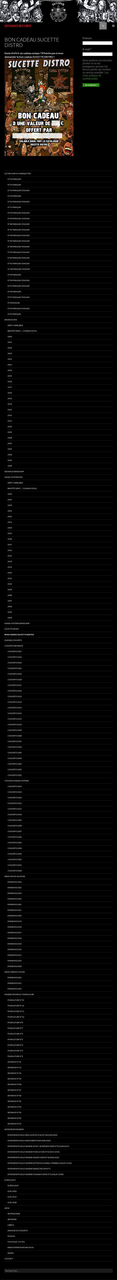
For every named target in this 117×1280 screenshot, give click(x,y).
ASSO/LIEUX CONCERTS (18, 1230)
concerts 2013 (15, 707)
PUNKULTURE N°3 (15, 1050)
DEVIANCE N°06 (14, 1095)
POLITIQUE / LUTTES (16, 1242)
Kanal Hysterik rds (14, 477)
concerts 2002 (15, 769)
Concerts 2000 (15, 871)
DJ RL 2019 (12, 1197)
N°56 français (14, 179)
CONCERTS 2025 (15, 651)
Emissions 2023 (14, 899)
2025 (10, 342)
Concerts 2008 (15, 826)
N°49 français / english (19, 218)
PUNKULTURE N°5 (15, 1039)
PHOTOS (11, 1236)
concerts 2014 (15, 702)
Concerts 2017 (15, 685)
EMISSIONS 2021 (14, 910)
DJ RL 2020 (12, 1191)
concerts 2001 (15, 775)
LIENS (7, 1208)
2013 (10, 409)
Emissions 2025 (14, 887)
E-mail (87, 49)
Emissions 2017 (14, 932)
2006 (10, 606)
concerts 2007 (15, 741)
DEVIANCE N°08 (14, 1084)
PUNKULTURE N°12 (16, 1005)
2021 (10, 364)
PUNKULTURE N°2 (15, 1056)
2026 (10, 336)
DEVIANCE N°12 (14, 1062)
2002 (10, 460)
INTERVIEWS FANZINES (14, 1129)
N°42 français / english (19, 258)
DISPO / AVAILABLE (15, 325)
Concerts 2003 (15, 854)
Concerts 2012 (15, 803)
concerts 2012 (15, 713)
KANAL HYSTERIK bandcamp (17, 623)
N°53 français (14, 196)
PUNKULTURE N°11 (16, 1011)
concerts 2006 (15, 747)
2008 (10, 438)
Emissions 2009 (14, 966)
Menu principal (113, 25)
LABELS (11, 1225)
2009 (10, 432)
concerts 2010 (15, 724)
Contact (9, 1259)
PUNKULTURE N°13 (16, 1000)
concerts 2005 (15, 752)
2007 (10, 443)
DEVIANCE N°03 (14, 1112)
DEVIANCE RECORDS (18, 26)
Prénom (87, 38)
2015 (10, 398)
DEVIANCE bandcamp (14, 471)
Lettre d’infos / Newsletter (18, 173)
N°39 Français (14, 275)
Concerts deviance (14, 646)
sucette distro (12, 629)
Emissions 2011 (14, 955)
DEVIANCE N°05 (14, 1101)
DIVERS (11, 1253)
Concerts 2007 (15, 831)
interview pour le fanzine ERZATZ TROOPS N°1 (29, 1169)
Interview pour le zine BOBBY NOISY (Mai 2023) (29, 1140)
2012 (10, 415)
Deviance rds (11, 320)
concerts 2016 (15, 691)
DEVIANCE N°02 (14, 1118)
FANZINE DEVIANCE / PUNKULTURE (19, 994)
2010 (10, 426)
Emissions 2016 (14, 938)
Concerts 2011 (15, 809)
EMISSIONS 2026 (14, 882)
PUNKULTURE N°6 (15, 1034)
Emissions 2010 (14, 961)
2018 (10, 381)
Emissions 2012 (14, 949)
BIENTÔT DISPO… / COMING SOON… (23, 331)
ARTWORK (12, 1219)
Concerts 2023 (15, 663)
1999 (10, 466)
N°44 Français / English (19, 246)
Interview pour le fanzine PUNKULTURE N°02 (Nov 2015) (34, 1152)
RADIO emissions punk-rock (21, 1247)
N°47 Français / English (19, 230)
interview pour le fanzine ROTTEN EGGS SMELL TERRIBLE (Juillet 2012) (40, 1163)
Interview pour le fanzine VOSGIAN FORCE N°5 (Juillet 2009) (36, 1174)
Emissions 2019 (14, 921)
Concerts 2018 (15, 679)
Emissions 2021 (14, 983)
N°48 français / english (19, 224)
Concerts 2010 (15, 814)
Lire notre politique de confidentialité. (96, 75)
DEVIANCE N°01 (14, 1124)
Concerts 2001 (15, 865)
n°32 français (14, 314)
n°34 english (14, 303)
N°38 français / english (19, 280)
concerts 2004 (15, 758)
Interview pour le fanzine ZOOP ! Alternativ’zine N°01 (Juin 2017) (38, 1146)
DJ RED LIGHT (10, 1180)
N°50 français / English (19, 213)
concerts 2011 (15, 719)
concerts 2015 (15, 696)
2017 (10, 387)
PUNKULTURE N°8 (15, 1022)
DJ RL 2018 (12, 1202)
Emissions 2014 (14, 944)
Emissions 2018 (14, 927)
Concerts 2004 (15, 848)
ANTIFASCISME (14, 1214)
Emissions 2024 (14, 893)
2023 (10, 353)
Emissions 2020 (14, 916)
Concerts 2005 (15, 842)
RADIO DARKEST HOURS (15, 972)
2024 (10, 348)
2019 (10, 376)
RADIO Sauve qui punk (15, 876)
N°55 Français (14, 185)
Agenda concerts (13, 640)
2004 (10, 454)
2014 (10, 404)
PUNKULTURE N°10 (16, 1017)
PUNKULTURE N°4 (15, 1045)
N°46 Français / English (19, 235)
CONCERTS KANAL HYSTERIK (17, 781)
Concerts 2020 (15, 674)
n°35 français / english (19, 297)
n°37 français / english (19, 286)
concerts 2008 (15, 736)
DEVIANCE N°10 (14, 1073)
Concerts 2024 (15, 657)
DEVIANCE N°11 (14, 1067)
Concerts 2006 (15, 837)
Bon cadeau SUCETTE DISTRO (19, 634)
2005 (10, 449)
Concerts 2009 (15, 820)
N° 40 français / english (19, 269)
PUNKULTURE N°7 (15, 1028)
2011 (10, 421)
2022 (10, 359)
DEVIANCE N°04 (14, 1107)
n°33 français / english (19, 308)
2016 (10, 393)
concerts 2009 (15, 730)
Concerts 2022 (15, 668)
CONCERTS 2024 (15, 792)
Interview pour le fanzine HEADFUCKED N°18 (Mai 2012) (33, 1157)
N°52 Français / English (19, 201)
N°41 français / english (19, 263)
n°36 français (14, 291)
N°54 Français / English (19, 190)
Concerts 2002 (15, 859)
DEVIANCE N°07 (14, 1090)
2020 (10, 370)
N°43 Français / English (19, 252)
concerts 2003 (15, 764)
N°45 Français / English (19, 241)
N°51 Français (14, 207)
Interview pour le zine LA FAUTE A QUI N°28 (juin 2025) (32, 1135)
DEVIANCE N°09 (14, 1079)
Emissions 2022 (14, 904)
